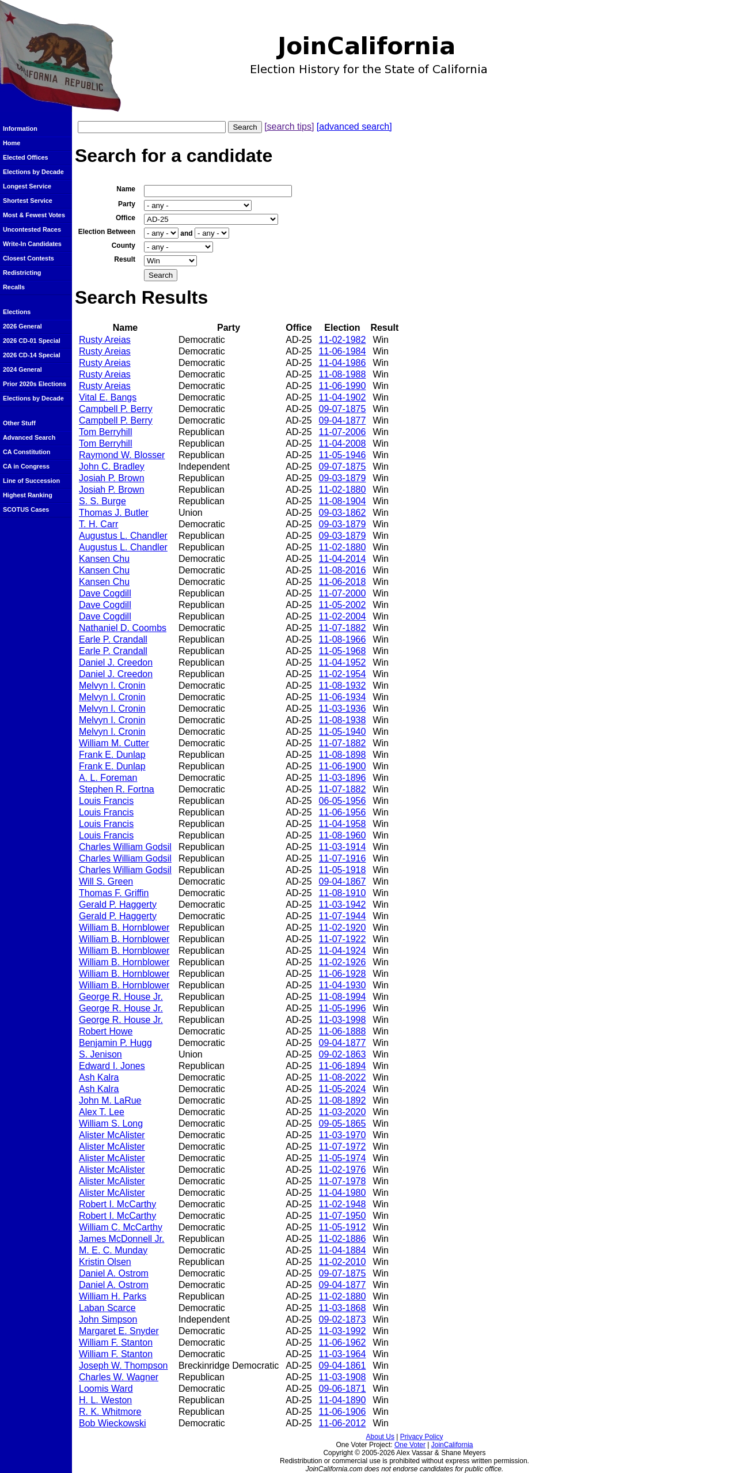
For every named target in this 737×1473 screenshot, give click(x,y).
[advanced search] (354, 126)
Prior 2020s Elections (34, 383)
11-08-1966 (342, 639)
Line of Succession (31, 480)
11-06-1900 (342, 766)
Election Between (106, 232)
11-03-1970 (342, 1135)
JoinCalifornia (452, 1445)
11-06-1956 (342, 812)
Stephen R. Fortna (116, 789)
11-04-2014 (342, 559)
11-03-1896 (342, 778)
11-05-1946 (342, 455)
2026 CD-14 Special (31, 355)
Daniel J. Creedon (116, 662)
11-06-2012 (342, 1423)
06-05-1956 (342, 801)
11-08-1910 (342, 893)
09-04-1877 (342, 420)
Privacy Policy (421, 1437)
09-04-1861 (342, 1365)
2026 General (22, 326)
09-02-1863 (342, 1054)
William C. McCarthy (120, 1227)
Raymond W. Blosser (122, 455)
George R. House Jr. (121, 997)
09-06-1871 (342, 1388)
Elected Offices (25, 157)
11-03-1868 (342, 1308)
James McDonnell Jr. (122, 1239)
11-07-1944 (342, 916)
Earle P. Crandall (113, 639)
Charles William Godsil (125, 847)
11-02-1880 (342, 489)
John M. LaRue (110, 1100)
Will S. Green (106, 881)
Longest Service (27, 186)
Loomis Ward (106, 1388)
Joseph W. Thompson (123, 1365)
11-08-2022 (342, 1077)
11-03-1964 (342, 1354)
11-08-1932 (342, 685)
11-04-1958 (342, 824)
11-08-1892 (342, 1100)
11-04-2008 (342, 443)
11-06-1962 (342, 1342)
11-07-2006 (342, 432)
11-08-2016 (342, 570)
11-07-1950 (342, 1216)
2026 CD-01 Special (31, 340)
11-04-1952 (342, 662)
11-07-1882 (342, 628)
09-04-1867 (342, 881)
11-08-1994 (342, 997)
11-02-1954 (342, 674)
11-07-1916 (342, 858)
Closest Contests (28, 258)
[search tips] (289, 126)
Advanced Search (29, 437)
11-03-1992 (342, 1331)
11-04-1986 (342, 363)
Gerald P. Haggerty (118, 904)
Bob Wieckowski (112, 1423)
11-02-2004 (342, 616)
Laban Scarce (107, 1308)
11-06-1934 (342, 697)
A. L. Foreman (108, 778)
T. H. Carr (98, 524)
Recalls (14, 287)
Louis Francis (106, 801)
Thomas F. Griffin (114, 893)
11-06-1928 (342, 974)
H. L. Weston (105, 1400)
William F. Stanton (116, 1342)
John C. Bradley (112, 466)
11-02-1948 (342, 1204)
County (123, 245)
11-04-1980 (342, 1193)
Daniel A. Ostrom (114, 1273)
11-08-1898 (342, 755)
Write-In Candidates (32, 243)
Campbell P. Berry (116, 409)
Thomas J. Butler (114, 513)
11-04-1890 (342, 1400)
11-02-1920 (342, 927)
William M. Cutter (114, 743)
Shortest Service (27, 200)
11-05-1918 (342, 870)
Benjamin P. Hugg (115, 1043)
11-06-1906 (342, 1412)
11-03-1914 (342, 847)
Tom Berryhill (105, 432)
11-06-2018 (342, 582)
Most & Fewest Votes (34, 214)
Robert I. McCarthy (117, 1204)
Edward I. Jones (112, 1066)
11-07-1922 (342, 939)
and (186, 233)
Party (126, 204)
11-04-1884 (342, 1250)
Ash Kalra (99, 1077)
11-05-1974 (342, 1158)
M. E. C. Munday (113, 1250)
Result (124, 259)
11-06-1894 (342, 1066)
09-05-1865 (342, 1123)
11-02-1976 (342, 1169)
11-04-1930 (342, 985)
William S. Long (111, 1123)
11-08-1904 (342, 501)
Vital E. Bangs (107, 397)
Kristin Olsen (105, 1262)
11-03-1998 (342, 1020)
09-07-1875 (342, 409)
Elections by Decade (33, 171)
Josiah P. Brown (112, 478)
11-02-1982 (342, 340)
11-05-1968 (342, 651)
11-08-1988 (342, 374)
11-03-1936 (342, 708)
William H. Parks (112, 1296)
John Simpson (108, 1319)
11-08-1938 (342, 720)
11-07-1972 (342, 1146)
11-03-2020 (342, 1112)
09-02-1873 (342, 1319)
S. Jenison (100, 1054)
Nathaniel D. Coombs (122, 628)
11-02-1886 (342, 1239)
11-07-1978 (342, 1181)
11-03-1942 (342, 904)
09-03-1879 (342, 478)
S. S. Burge (102, 501)
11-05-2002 (342, 605)
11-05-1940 (342, 732)
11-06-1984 (342, 351)
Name (125, 189)
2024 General (22, 369)
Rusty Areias (105, 340)
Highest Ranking (27, 495)
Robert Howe (105, 1031)
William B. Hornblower (124, 927)
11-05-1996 (342, 1008)
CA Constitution (26, 451)
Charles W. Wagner (118, 1377)
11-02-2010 (342, 1262)
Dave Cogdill (105, 593)
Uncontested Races (32, 229)
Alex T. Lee (101, 1112)
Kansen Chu (104, 559)
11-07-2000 (342, 593)
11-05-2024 (342, 1089)
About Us (380, 1437)
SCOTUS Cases (26, 509)
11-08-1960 (342, 835)
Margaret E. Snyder (119, 1331)
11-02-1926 (342, 962)
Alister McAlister (112, 1135)
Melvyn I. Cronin (112, 685)
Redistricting (22, 272)
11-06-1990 (342, 386)
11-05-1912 (342, 1227)
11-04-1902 (342, 397)
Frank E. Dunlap (112, 755)
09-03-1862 (342, 513)
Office (125, 218)
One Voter (410, 1445)
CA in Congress (26, 466)
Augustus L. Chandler (123, 536)
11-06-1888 (342, 1031)
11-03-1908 (342, 1377)
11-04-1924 (342, 950)
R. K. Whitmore (110, 1412)
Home (11, 142)
